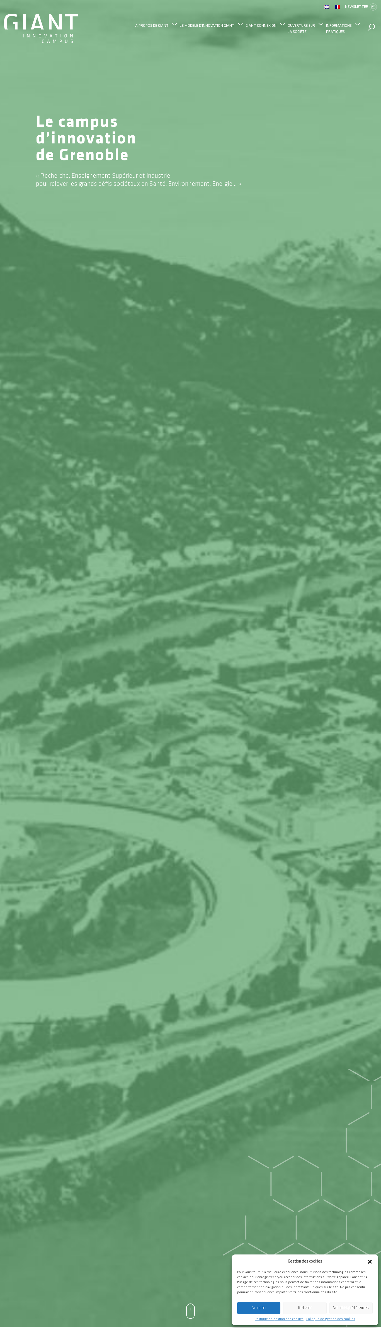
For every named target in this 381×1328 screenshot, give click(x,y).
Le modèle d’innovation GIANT (207, 25)
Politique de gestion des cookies (279, 1319)
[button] (370, 1261)
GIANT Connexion (261, 25)
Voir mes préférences (351, 1307)
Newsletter (361, 7)
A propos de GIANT (152, 25)
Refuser (305, 1307)
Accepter (258, 1307)
